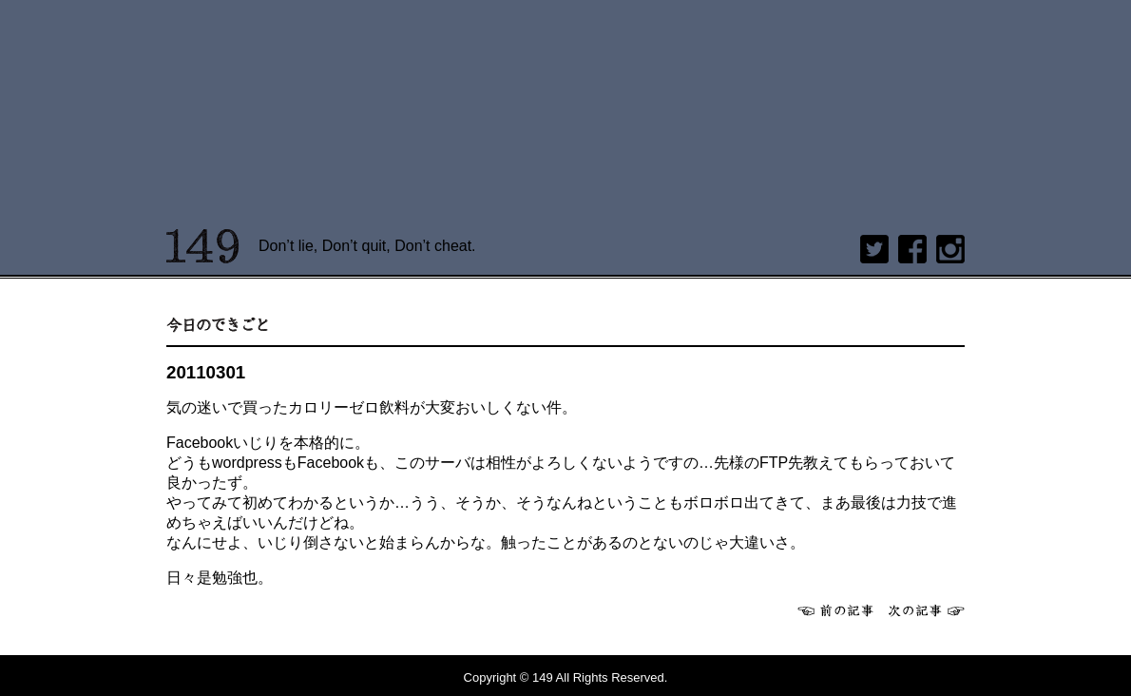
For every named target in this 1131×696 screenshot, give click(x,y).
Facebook (912, 249)
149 (203, 246)
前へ (835, 610)
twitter (874, 249)
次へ (927, 610)
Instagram (950, 249)
